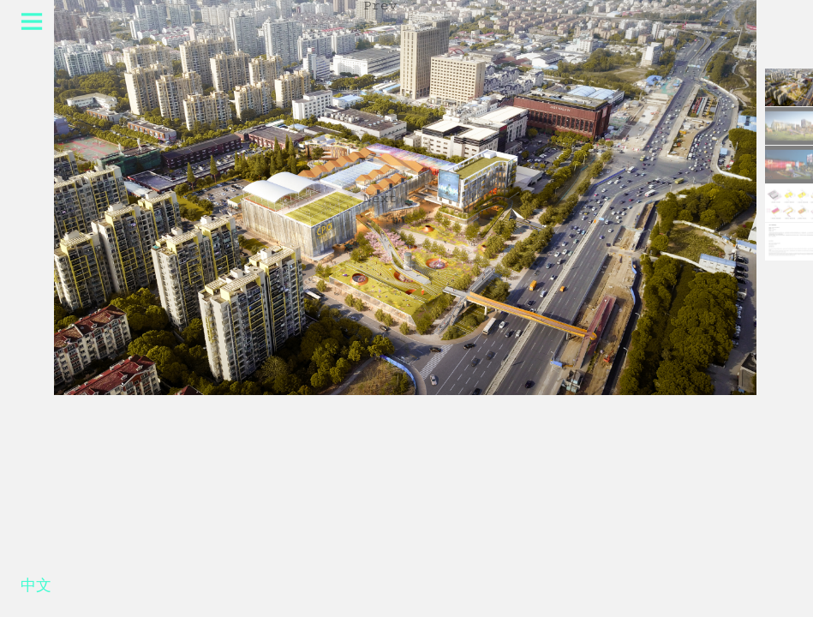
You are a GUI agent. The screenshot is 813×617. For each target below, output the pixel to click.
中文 (36, 588)
